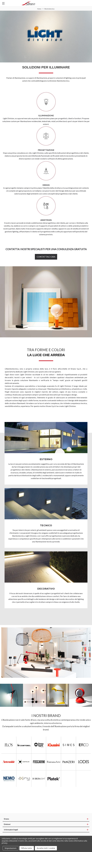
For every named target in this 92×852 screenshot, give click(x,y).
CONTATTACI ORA (46, 256)
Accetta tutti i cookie (46, 848)
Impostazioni (10, 848)
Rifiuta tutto (26, 848)
